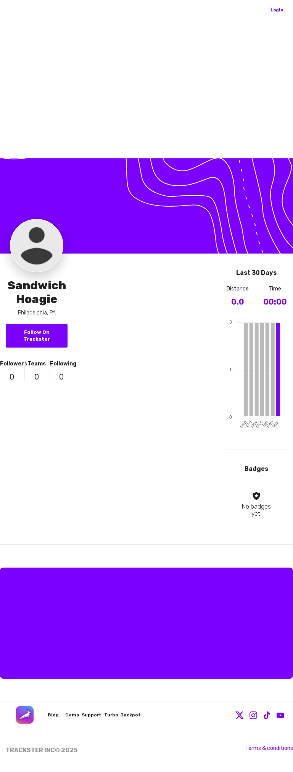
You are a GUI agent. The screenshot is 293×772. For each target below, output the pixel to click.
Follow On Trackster (36, 335)
